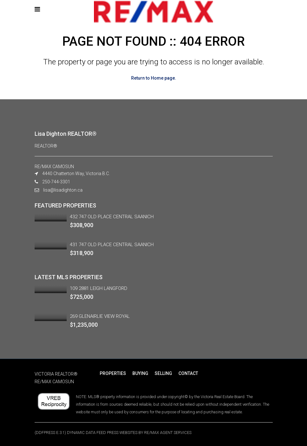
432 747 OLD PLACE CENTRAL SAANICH (112, 217)
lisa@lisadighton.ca (63, 190)
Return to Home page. (153, 78)
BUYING (140, 373)
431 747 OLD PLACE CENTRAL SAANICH (112, 244)
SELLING (163, 373)
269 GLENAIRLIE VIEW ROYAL (100, 316)
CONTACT (188, 373)
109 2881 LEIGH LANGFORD (98, 288)
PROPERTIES (113, 373)
